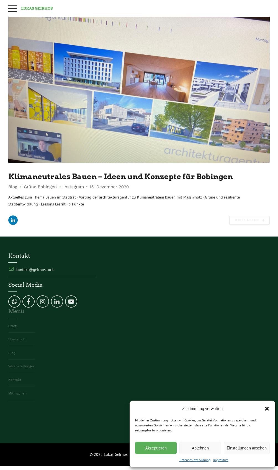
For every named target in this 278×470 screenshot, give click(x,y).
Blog (12, 187)
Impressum (220, 460)
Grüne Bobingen (40, 187)
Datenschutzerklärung (194, 460)
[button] (267, 408)
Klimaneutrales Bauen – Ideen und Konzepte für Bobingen (129, 176)
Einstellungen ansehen (247, 448)
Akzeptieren (156, 448)
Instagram (73, 187)
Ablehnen (200, 448)
